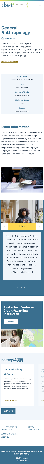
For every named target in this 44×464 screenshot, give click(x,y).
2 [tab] (21, 287)
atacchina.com (6, 430)
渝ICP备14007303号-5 (22, 454)
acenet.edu (5, 437)
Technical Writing (13, 370)
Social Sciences (10, 38)
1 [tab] (17, 287)
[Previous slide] (4, 226)
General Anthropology (9, 62)
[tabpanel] (22, 256)
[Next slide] (39, 226)
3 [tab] (24, 287)
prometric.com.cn (34, 430)
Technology (11, 374)
